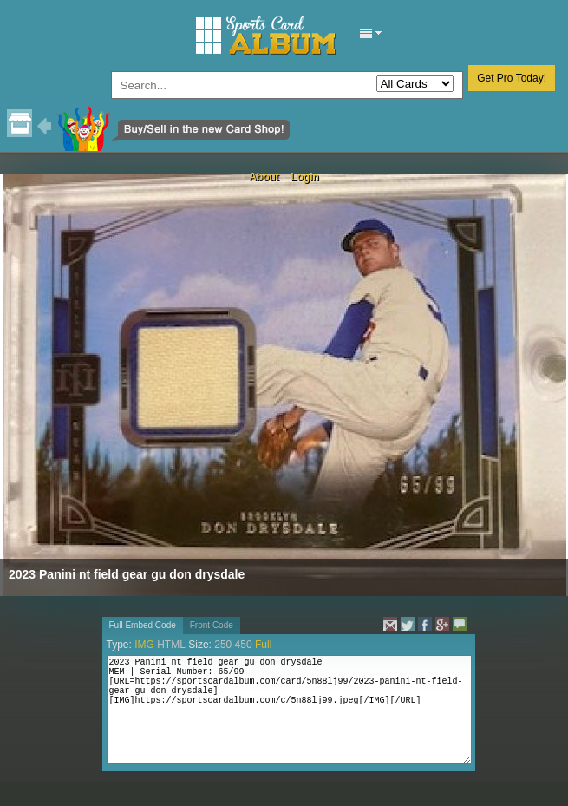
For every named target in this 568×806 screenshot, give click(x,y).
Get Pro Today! (511, 78)
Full (263, 645)
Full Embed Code (142, 625)
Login (305, 177)
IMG (144, 645)
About (264, 177)
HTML (171, 645)
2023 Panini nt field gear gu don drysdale (127, 574)
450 (243, 645)
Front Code (211, 625)
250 (223, 645)
